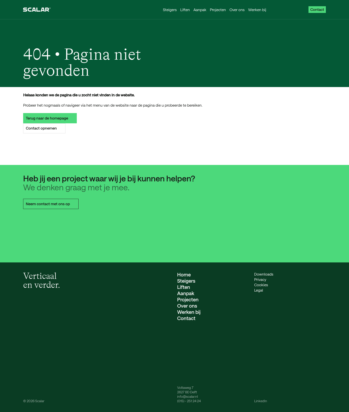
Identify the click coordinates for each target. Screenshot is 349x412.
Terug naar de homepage (50, 118)
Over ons (237, 9)
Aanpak (199, 9)
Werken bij (257, 9)
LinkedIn (260, 401)
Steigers (170, 9)
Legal (258, 290)
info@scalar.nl (187, 396)
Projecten (218, 9)
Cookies (261, 284)
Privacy (260, 279)
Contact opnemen (44, 128)
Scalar (39, 401)
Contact (317, 9)
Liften (185, 9)
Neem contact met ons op (51, 203)
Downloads (263, 274)
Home (184, 274)
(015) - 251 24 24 (189, 401)
